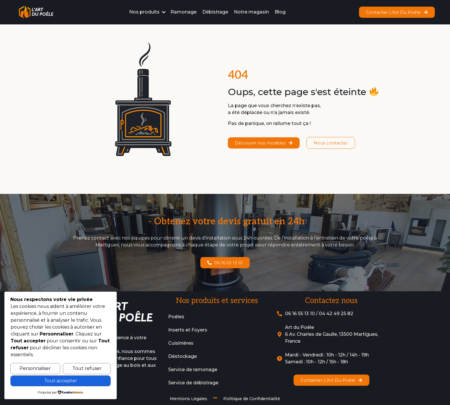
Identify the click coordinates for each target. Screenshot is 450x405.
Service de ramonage (192, 369)
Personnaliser (35, 368)
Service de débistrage (193, 382)
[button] (148, 12)
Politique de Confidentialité (251, 398)
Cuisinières (180, 343)
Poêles (176, 316)
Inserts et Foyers (187, 330)
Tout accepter (60, 380)
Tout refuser (87, 368)
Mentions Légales (188, 398)
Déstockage (182, 356)
